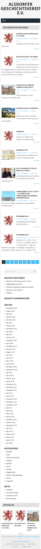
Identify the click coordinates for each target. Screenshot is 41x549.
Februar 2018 (10, 378)
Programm (9, 481)
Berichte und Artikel (12, 457)
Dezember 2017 (11, 384)
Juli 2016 (9, 408)
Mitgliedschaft (10, 472)
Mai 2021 (9, 334)
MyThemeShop (24, 541)
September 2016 (11, 405)
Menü (4, 20)
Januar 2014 (10, 440)
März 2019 (9, 361)
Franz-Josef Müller (22, 38)
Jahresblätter (22, 150)
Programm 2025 (22, 216)
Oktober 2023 (10, 320)
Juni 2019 (9, 355)
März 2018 (9, 375)
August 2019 (10, 352)
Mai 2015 (9, 428)
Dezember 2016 (11, 399)
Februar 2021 (10, 337)
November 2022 (11, 329)
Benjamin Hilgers (21, 237)
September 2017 (11, 390)
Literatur (9, 469)
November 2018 (11, 367)
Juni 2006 (9, 443)
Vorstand (32, 544)
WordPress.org (11, 498)
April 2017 (9, 393)
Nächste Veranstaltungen (14, 475)
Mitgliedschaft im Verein (27, 57)
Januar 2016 (10, 417)
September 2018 (11, 370)
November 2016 (11, 402)
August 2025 (10, 311)
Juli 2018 (9, 373)
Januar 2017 (10, 396)
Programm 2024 (22, 235)
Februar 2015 (10, 434)
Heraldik (9, 463)
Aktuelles (9, 452)
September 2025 (11, 308)
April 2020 (9, 343)
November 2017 (11, 387)
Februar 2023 (10, 326)
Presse (8, 478)
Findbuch (20, 131)
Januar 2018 (10, 381)
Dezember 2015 (11, 419)
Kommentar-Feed (11, 495)
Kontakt (16, 546)
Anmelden (9, 490)
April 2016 (9, 411)
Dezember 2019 (11, 346)
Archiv (8, 455)
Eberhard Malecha (22, 134)
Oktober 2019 (10, 349)
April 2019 (9, 358)
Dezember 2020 (11, 340)
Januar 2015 (10, 437)
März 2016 (9, 414)
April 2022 (9, 331)
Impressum (27, 546)
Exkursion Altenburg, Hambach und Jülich (19, 287)
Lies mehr (36, 49)
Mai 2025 (9, 314)
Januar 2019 (10, 364)
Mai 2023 (9, 323)
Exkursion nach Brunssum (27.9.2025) (18, 281)
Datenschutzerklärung (15, 544)
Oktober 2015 (10, 422)
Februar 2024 (10, 317)
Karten (8, 466)
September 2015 (11, 425)
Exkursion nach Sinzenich (27, 108)
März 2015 (9, 431)
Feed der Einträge (12, 493)
